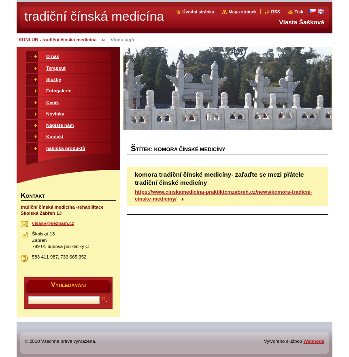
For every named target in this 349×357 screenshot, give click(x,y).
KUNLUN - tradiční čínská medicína (58, 39)
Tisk (298, 11)
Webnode (313, 341)
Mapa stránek (242, 11)
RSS (275, 11)
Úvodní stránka (198, 11)
